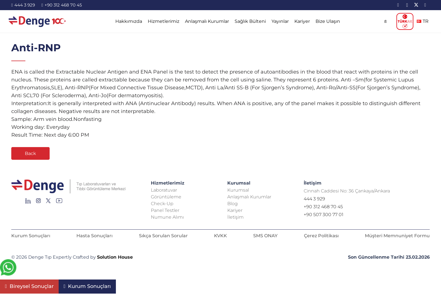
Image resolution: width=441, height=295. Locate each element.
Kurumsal (238, 190)
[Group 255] (48, 202)
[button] (385, 21)
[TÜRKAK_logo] (404, 21)
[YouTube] (425, 5)
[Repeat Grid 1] (74, 186)
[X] (416, 5)
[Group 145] (28, 202)
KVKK (220, 235)
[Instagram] (407, 5)
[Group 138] (38, 202)
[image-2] (38, 21)
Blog (232, 203)
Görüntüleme (166, 196)
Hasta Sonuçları (94, 235)
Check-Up (162, 203)
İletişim (235, 217)
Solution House (115, 257)
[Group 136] (59, 202)
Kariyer (234, 210)
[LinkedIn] (398, 5)
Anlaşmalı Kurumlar (249, 196)
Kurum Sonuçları (30, 235)
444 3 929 (314, 198)
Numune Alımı (167, 217)
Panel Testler (165, 210)
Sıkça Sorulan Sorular (163, 235)
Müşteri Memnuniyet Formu (397, 235)
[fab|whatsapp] (8, 268)
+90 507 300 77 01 (323, 214)
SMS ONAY (265, 235)
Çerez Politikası (321, 235)
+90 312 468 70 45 (323, 206)
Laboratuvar (164, 190)
